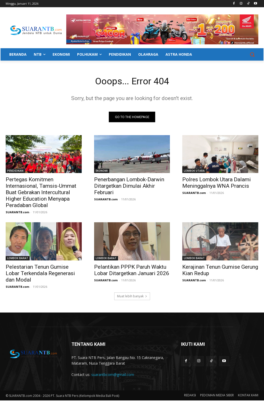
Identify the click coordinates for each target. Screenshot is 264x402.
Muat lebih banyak (132, 298)
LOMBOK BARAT (17, 259)
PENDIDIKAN (15, 172)
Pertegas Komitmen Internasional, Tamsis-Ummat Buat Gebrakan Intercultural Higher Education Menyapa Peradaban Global (41, 194)
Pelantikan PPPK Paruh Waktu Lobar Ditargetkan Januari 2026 (131, 271)
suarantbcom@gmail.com (112, 376)
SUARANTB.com (17, 214)
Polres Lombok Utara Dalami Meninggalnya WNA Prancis (216, 184)
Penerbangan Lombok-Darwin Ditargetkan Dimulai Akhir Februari (129, 187)
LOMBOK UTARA (194, 172)
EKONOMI (102, 172)
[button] (252, 54)
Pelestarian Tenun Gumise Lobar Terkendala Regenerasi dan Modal (40, 274)
